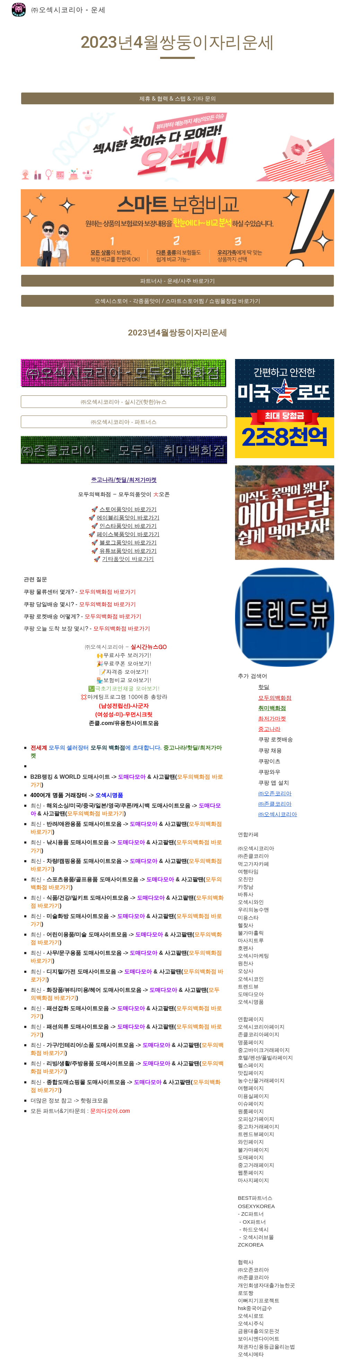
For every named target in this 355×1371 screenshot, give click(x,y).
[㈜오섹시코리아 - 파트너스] (124, 421)
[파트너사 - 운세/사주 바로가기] (177, 280)
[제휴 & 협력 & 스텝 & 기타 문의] (177, 98)
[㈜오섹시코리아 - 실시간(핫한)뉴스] (124, 401)
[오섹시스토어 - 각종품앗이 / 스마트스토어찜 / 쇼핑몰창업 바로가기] (177, 300)
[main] (177, 45)
